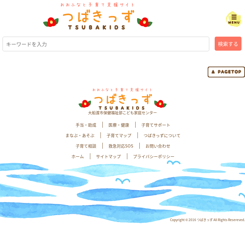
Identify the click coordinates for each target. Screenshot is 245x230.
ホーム (77, 156)
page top (226, 72)
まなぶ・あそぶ (79, 135)
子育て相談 (86, 146)
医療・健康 (118, 125)
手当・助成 (86, 125)
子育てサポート (155, 125)
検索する (228, 43)
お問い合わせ (157, 146)
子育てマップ (119, 135)
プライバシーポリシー (153, 156)
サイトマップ (108, 156)
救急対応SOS (120, 146)
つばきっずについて (162, 135)
